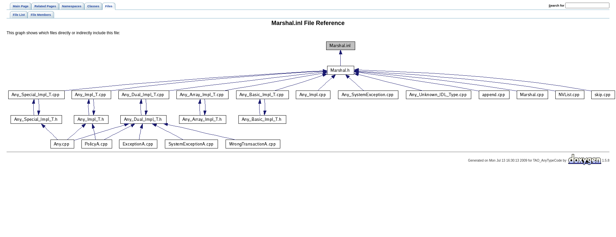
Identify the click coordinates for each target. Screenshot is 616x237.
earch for (556, 5)
